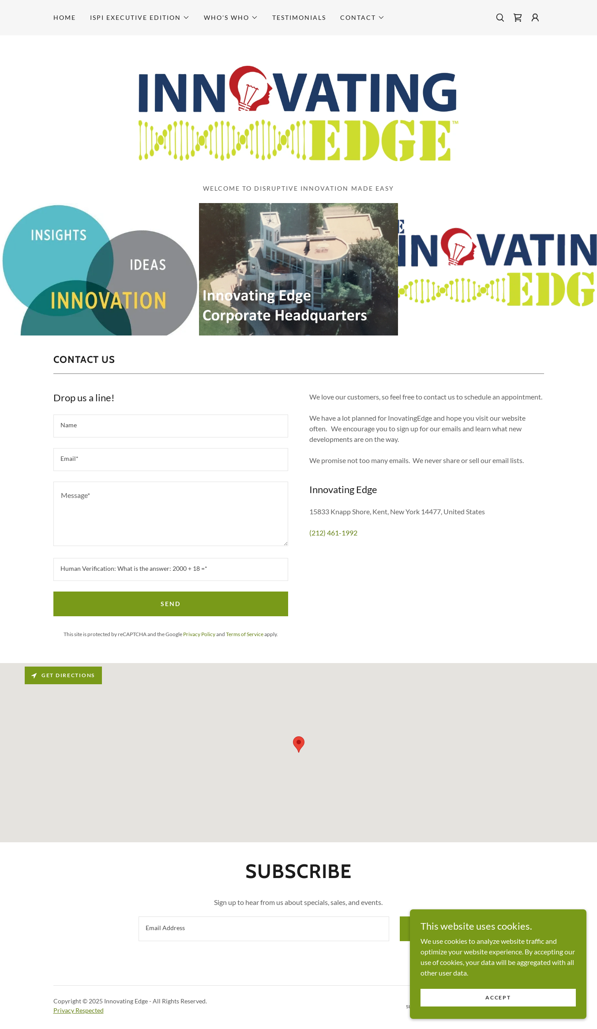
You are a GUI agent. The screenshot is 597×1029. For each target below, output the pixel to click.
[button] (140, 17)
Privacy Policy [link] (199, 634)
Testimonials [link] (299, 17)
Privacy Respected (78, 1010)
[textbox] (170, 426)
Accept (498, 997)
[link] (517, 17)
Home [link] (64, 17)
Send (170, 603)
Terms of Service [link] (244, 634)
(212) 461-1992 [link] (333, 532)
